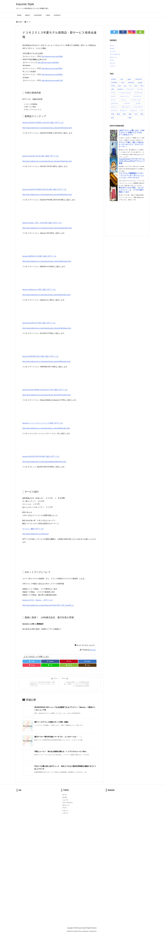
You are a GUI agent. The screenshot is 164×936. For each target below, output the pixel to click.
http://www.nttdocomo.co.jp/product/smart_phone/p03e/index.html (46, 328)
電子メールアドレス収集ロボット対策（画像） (51, 722)
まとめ (112, 48)
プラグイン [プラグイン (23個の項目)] (123, 110)
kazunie (93, 650)
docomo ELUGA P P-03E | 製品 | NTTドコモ (38, 323)
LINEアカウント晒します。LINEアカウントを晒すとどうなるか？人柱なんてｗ (131, 132)
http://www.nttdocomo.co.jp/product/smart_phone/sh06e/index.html (47, 194)
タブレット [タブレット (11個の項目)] (114, 107)
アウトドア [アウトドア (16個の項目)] (130, 89)
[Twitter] (32, 661)
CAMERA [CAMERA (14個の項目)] (114, 82)
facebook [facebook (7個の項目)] (131, 82)
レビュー (113, 63)
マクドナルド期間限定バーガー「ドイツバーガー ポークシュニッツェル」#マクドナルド (131, 175)
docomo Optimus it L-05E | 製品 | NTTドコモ (39, 289)
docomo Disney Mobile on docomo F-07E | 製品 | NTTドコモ (44, 390)
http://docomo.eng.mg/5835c (52, 74)
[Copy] (87, 665)
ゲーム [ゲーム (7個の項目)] (123, 100)
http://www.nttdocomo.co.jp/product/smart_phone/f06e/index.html (46, 361)
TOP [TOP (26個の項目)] (141, 86)
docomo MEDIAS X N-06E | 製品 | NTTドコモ (39, 256)
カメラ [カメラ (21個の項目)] (113, 96)
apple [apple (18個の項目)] (129, 79)
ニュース (92, 645)
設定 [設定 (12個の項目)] (112, 117)
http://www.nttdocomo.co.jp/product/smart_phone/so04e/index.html (47, 228)
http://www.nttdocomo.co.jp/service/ (35, 534)
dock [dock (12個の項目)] (122, 82)
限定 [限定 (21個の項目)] (130, 117)
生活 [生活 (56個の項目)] (136, 114)
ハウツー (113, 66)
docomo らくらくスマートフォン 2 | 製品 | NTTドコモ (42, 423)
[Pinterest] (69, 661)
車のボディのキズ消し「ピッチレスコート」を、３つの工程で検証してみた (131, 190)
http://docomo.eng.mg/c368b (52, 56)
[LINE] (50, 665)
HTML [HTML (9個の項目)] (113, 86)
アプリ (112, 60)
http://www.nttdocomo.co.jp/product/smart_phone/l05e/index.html (46, 295)
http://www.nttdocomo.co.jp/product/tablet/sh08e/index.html (44, 462)
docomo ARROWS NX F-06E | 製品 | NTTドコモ (40, 356)
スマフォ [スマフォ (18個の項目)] (127, 103)
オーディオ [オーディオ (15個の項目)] (138, 93)
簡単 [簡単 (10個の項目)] (141, 114)
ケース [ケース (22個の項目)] (113, 100)
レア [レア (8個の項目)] (141, 110)
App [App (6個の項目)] (121, 79)
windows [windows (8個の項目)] (120, 89)
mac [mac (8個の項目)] (125, 86)
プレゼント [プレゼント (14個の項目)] (133, 110)
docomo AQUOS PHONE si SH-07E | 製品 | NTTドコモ (42, 122)
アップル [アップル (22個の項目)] (140, 89)
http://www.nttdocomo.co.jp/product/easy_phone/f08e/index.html (46, 428)
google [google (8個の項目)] (140, 82)
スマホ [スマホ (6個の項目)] (138, 103)
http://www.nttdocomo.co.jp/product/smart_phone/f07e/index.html (46, 395)
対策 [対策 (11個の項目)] (124, 114)
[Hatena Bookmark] (87, 661)
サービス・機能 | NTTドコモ (33, 529)
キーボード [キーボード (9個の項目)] (137, 96)
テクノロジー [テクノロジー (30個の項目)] (138, 107)
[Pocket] (32, 665)
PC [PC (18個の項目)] (130, 86)
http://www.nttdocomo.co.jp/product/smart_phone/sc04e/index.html (47, 161)
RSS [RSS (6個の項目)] (135, 86)
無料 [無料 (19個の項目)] (130, 114)
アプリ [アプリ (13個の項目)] (113, 93)
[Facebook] (50, 661)
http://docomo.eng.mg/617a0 (52, 80)
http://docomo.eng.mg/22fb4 (51, 68)
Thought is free (92, 931)
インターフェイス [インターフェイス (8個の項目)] (125, 93)
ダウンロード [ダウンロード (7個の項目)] (126, 107)
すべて (28, 22)
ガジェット (113, 57)
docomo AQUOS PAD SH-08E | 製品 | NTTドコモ (40, 456)
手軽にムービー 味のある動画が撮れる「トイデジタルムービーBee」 (61, 751)
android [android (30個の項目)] (113, 79)
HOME (20, 22)
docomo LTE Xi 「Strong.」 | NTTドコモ (37, 600)
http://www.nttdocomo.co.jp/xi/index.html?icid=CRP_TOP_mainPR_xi (47, 605)
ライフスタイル (115, 54)
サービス (85, 645)
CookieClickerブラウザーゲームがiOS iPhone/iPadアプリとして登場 (132, 161)
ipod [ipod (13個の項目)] (119, 86)
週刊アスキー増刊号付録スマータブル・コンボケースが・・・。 (58, 737)
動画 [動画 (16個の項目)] (118, 114)
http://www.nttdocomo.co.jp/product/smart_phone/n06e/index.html (46, 261)
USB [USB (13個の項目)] (112, 89)
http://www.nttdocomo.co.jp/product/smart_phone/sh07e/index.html (47, 128)
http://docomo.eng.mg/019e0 (48, 62)
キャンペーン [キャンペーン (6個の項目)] (124, 96)
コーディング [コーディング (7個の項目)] (136, 100)
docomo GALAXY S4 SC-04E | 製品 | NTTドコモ (40, 156)
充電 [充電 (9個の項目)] (112, 114)
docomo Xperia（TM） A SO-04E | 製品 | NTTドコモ (42, 223)
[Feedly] (69, 665)
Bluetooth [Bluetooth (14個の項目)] (139, 79)
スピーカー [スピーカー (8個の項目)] (114, 103)
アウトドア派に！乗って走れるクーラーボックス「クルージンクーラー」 (131, 144)
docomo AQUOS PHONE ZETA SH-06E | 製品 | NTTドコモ (44, 189)
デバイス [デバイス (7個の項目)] (114, 110)
